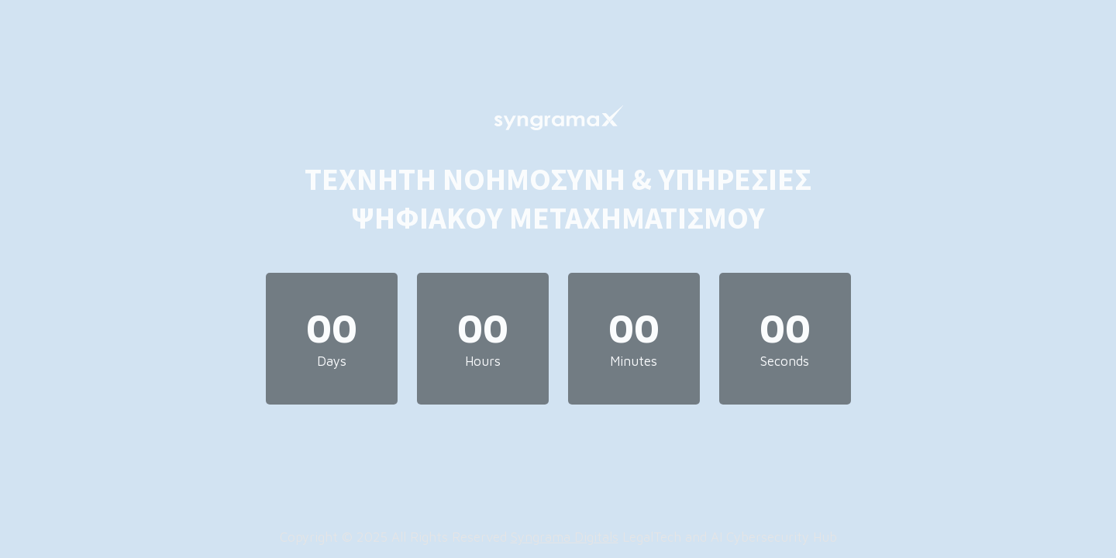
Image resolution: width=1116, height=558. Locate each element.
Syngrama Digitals (564, 537)
